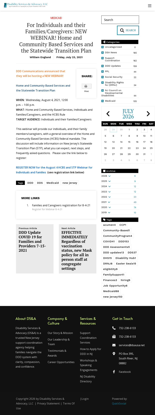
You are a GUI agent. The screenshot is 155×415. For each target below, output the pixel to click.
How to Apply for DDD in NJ (90, 351)
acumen (109, 224)
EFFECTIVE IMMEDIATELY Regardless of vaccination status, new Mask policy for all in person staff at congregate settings (78, 249)
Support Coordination (112, 59)
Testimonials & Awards (57, 353)
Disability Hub (126, 258)
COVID (109, 241)
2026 (104, 176)
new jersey (69, 182)
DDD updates (113, 252)
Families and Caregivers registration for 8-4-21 (61, 205)
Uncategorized (113, 47)
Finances (110, 280)
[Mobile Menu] (149, 5)
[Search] (120, 20)
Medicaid (56, 18)
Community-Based (116, 230)
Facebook (124, 372)
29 (113, 129)
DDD (30, 182)
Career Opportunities (61, 362)
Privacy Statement (48, 403)
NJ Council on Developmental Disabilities (111, 93)
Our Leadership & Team (59, 342)
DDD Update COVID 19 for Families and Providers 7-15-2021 (35, 240)
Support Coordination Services (88, 337)
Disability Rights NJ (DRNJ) (114, 83)
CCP (123, 224)
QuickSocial (119, 403)
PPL (107, 71)
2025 (104, 181)
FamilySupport (113, 274)
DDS (40, 182)
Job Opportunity (115, 285)
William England (40, 57)
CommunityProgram (117, 235)
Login (85, 399)
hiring (125, 280)
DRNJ (107, 263)
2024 (104, 186)
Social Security (113, 77)
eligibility (110, 269)
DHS (107, 258)
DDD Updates (113, 65)
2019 (104, 212)
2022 (104, 196)
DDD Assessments (116, 247)
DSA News (111, 52)
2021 (103, 202)
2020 (104, 207)
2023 (104, 191)
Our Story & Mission (60, 333)
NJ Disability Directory (87, 379)
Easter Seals (126, 263)
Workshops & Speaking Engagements (88, 365)
